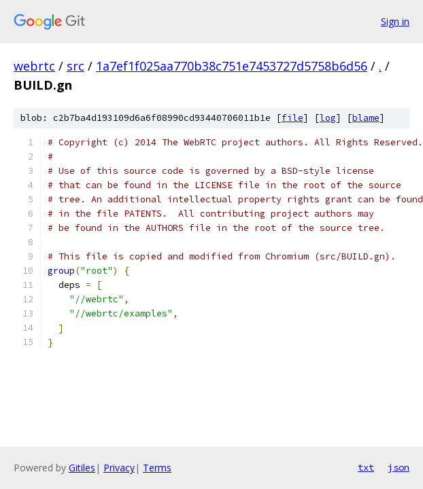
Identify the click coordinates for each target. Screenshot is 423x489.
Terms (157, 467)
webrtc (34, 66)
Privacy (119, 467)
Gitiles (82, 467)
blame (365, 118)
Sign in (395, 21)
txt (366, 467)
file (292, 118)
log (328, 118)
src (75, 66)
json (398, 467)
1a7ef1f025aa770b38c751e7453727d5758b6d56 (231, 66)
